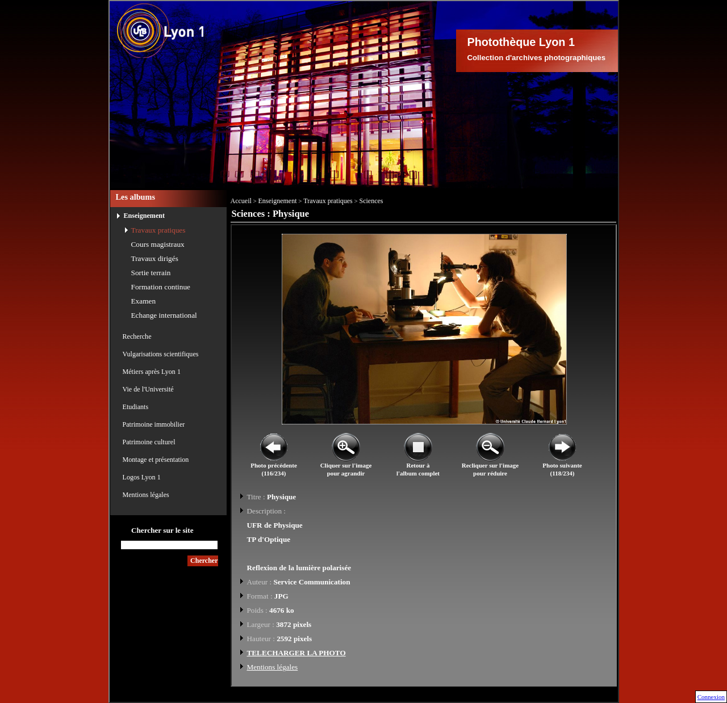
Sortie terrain (151, 272)
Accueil (241, 201)
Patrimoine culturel (149, 442)
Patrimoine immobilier (154, 424)
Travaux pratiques (158, 230)
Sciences (371, 201)
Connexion (711, 696)
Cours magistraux (158, 244)
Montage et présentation (156, 460)
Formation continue (161, 287)
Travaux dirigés (154, 258)
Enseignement (144, 216)
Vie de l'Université (148, 389)
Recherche (137, 336)
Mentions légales (146, 495)
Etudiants (136, 407)
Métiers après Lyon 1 (152, 372)
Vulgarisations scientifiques (161, 354)
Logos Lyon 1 (142, 477)
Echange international (164, 315)
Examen (143, 301)
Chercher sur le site (162, 530)
